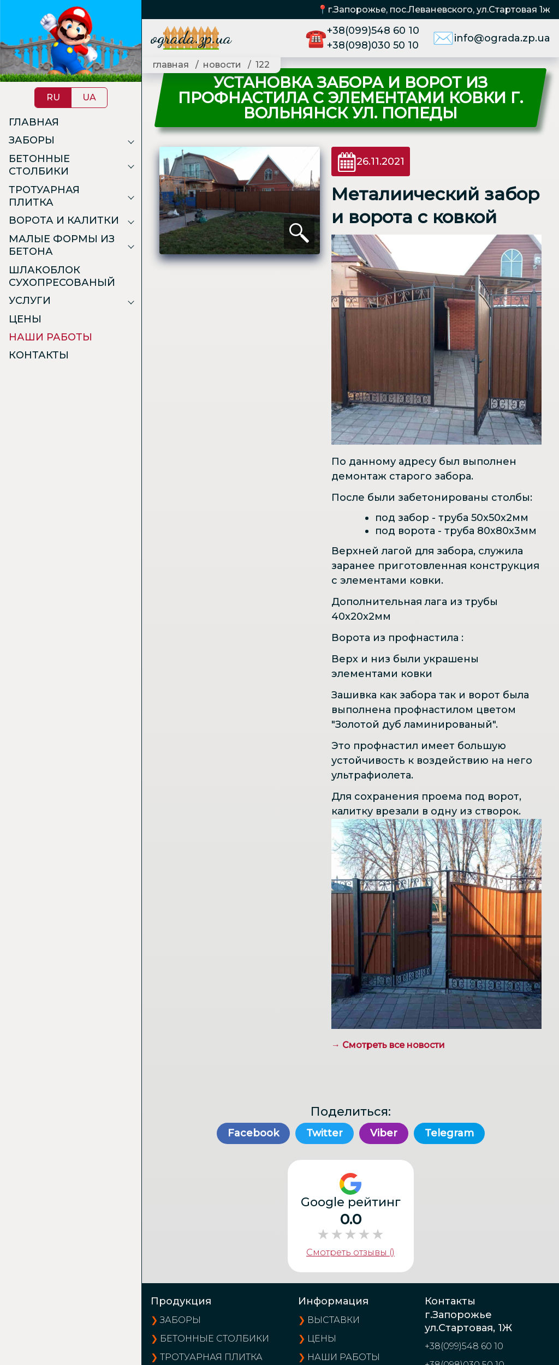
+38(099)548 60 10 (373, 31)
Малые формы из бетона (62, 245)
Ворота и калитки (64, 220)
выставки (333, 1320)
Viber (383, 1133)
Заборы (32, 140)
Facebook (253, 1133)
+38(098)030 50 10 (373, 45)
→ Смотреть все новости (388, 1045)
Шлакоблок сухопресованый (62, 276)
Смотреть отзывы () (350, 1252)
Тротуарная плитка (44, 196)
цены (321, 1338)
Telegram (449, 1133)
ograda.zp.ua (191, 37)
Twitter (324, 1133)
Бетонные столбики (39, 165)
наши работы (343, 1357)
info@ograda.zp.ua (502, 38)
